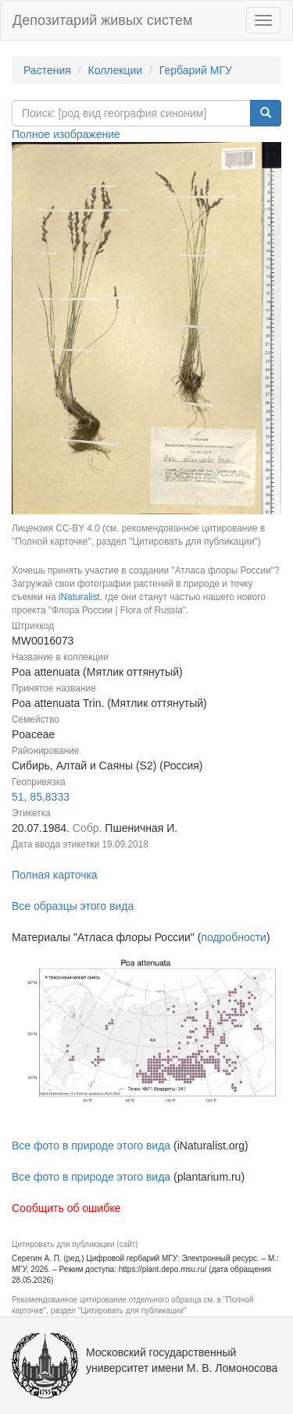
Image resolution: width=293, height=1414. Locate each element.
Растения (47, 70)
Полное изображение (66, 134)
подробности (233, 937)
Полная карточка (55, 875)
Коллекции (115, 70)
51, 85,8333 (41, 796)
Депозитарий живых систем (102, 20)
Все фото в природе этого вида (91, 1145)
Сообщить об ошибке (66, 1208)
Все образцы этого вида (73, 906)
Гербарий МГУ (195, 70)
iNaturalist (79, 597)
